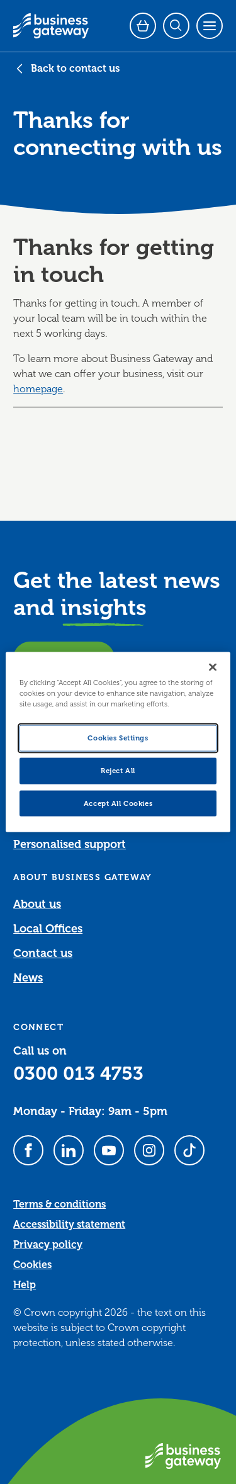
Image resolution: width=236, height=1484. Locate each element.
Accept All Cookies (118, 803)
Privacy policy (47, 1244)
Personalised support (69, 844)
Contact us (42, 953)
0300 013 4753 (78, 1073)
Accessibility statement (69, 1224)
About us (37, 904)
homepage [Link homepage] (38, 389)
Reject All (118, 770)
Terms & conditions (59, 1204)
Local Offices (47, 928)
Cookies (32, 1265)
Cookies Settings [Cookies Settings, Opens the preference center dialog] (117, 738)
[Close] (213, 667)
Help (24, 1285)
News (28, 977)
